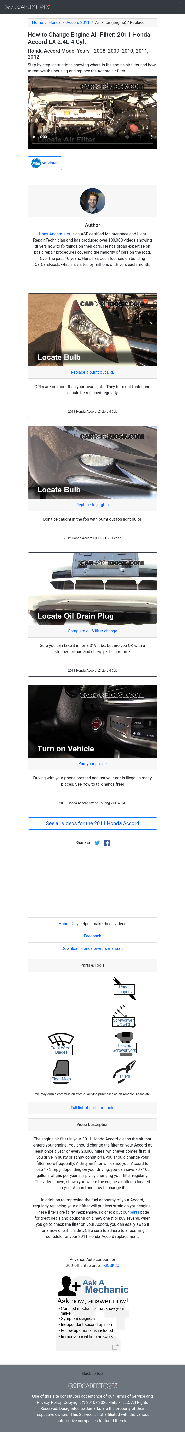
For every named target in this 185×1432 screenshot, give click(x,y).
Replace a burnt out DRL (92, 372)
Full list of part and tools (92, 1107)
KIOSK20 (111, 1265)
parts (134, 1212)
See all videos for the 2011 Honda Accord (92, 823)
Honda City (68, 923)
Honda (55, 22)
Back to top (92, 1373)
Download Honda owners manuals (93, 948)
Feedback (92, 936)
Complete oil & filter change (92, 631)
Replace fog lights (92, 504)
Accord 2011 (78, 22)
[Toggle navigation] (174, 7)
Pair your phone (92, 763)
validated (45, 163)
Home (37, 22)
